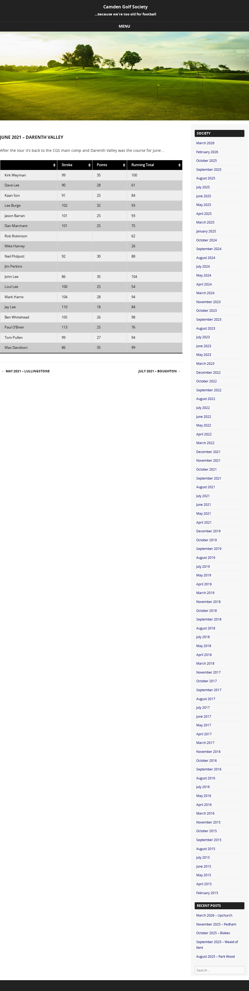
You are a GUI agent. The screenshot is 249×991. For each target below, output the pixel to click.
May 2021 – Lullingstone (26, 371)
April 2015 (204, 884)
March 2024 (205, 293)
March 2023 (205, 363)
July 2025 (203, 187)
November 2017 (208, 672)
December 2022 (208, 372)
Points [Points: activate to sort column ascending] (102, 165)
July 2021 (203, 496)
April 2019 (204, 584)
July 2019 (203, 566)
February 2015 (207, 893)
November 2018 (208, 601)
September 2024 (208, 249)
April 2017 (204, 734)
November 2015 (208, 822)
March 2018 (205, 663)
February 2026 (207, 152)
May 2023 (203, 354)
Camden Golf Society (125, 7)
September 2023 (208, 319)
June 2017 (203, 716)
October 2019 (206, 540)
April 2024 (204, 284)
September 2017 (208, 690)
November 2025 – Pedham (216, 924)
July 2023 (203, 337)
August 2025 (205, 178)
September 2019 (208, 548)
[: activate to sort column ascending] (28, 165)
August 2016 (205, 778)
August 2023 (205, 328)
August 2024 (205, 257)
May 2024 (203, 275)
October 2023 (206, 310)
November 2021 (208, 460)
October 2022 (206, 381)
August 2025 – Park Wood (215, 956)
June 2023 (203, 346)
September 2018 (208, 619)
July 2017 (203, 707)
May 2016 (203, 795)
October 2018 (206, 610)
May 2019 (203, 575)
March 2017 (205, 742)
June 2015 (203, 866)
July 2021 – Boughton (159, 371)
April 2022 (204, 434)
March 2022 (205, 443)
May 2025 (203, 204)
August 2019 (205, 557)
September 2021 (208, 478)
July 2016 (203, 787)
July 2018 (203, 637)
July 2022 (203, 407)
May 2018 (203, 646)
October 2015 (206, 831)
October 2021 (206, 469)
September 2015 (208, 840)
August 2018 (205, 628)
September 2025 (208, 169)
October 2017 (206, 681)
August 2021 (205, 487)
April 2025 (204, 213)
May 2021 (203, 513)
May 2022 (203, 425)
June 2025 (203, 196)
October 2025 (206, 160)
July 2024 (203, 266)
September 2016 (208, 769)
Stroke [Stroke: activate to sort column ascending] (67, 165)
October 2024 (206, 240)
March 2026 (205, 143)
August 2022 (205, 398)
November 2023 (208, 302)
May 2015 (203, 875)
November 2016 (208, 751)
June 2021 (203, 504)
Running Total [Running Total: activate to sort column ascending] (142, 165)
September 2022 (208, 390)
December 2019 (208, 531)
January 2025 (206, 231)
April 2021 (204, 522)
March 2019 (205, 592)
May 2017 (203, 725)
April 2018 (204, 654)
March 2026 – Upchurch (214, 915)
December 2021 (208, 451)
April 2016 (204, 804)
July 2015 (203, 857)
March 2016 (205, 813)
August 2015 (205, 848)
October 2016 (206, 760)
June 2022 (203, 416)
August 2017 (205, 699)
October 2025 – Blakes (213, 933)
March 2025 (205, 222)
